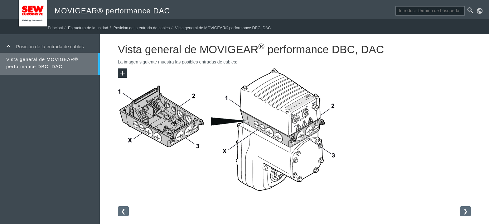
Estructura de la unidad (95, 27)
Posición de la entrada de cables (50, 46)
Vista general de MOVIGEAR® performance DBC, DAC (42, 63)
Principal (62, 27)
